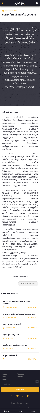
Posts (4, 376)
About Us (20, 374)
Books (4, 379)
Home (4, 374)
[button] (3, 3)
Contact (20, 376)
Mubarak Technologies (24, 407)
